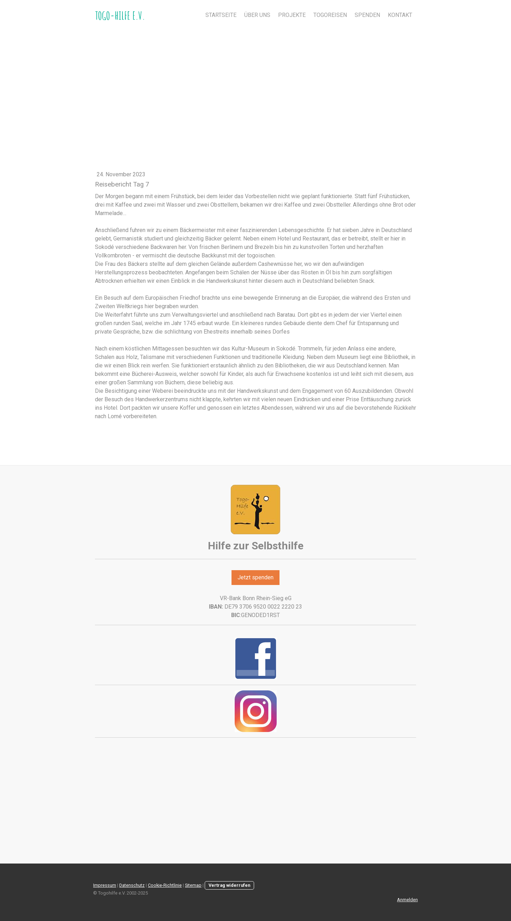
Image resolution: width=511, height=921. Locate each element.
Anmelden (407, 899)
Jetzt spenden (255, 577)
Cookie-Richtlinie (165, 885)
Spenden (367, 15)
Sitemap (193, 885)
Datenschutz (132, 885)
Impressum (104, 885)
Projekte (292, 15)
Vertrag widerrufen (229, 885)
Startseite (220, 15)
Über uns (257, 15)
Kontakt (400, 15)
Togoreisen (330, 15)
